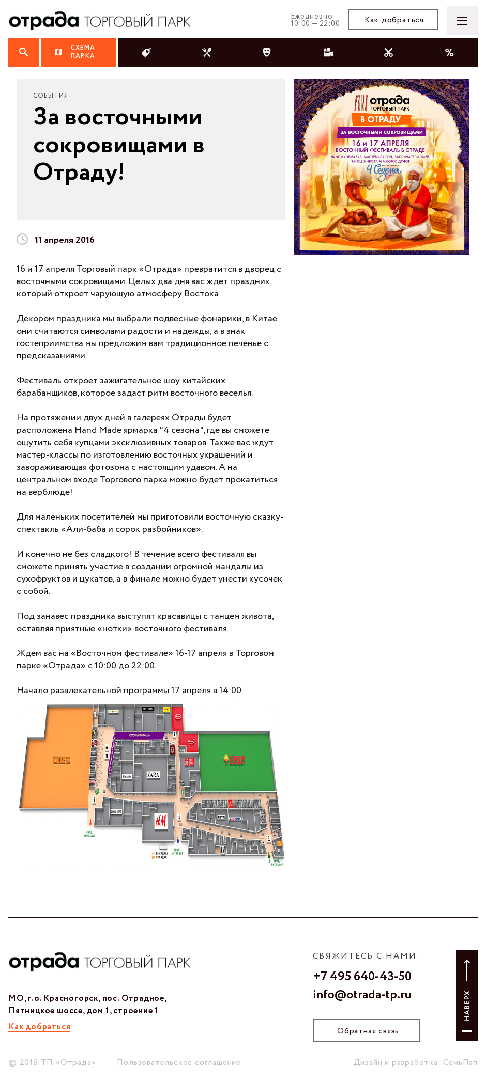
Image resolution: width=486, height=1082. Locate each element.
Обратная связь (368, 1031)
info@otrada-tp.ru (362, 995)
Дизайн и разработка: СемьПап (416, 1063)
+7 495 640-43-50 (362, 977)
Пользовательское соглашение (179, 1063)
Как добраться (394, 20)
